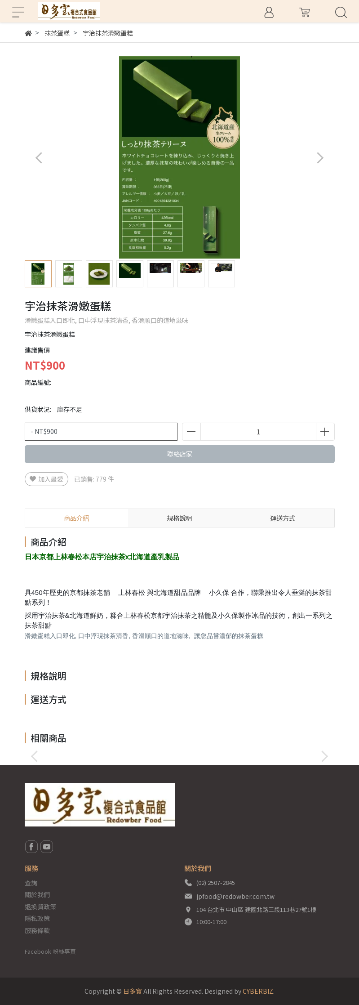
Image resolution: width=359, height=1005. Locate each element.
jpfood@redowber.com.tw (235, 896)
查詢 (31, 882)
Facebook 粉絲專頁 (50, 951)
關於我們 (37, 894)
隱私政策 (37, 918)
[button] (320, 157)
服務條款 (37, 930)
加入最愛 (46, 478)
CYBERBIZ (258, 991)
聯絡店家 (179, 453)
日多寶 (132, 991)
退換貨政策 (40, 906)
